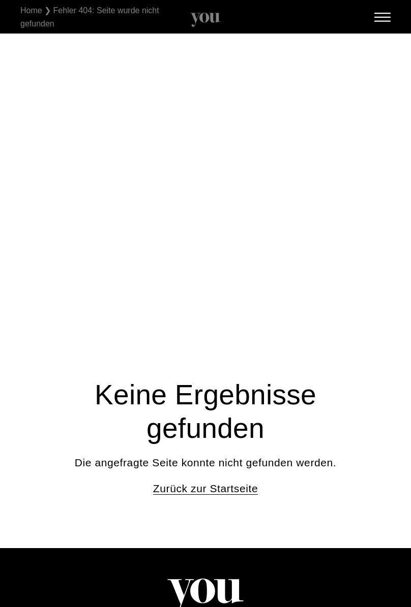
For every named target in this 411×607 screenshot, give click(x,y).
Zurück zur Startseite (205, 488)
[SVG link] (205, 20)
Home (31, 10)
